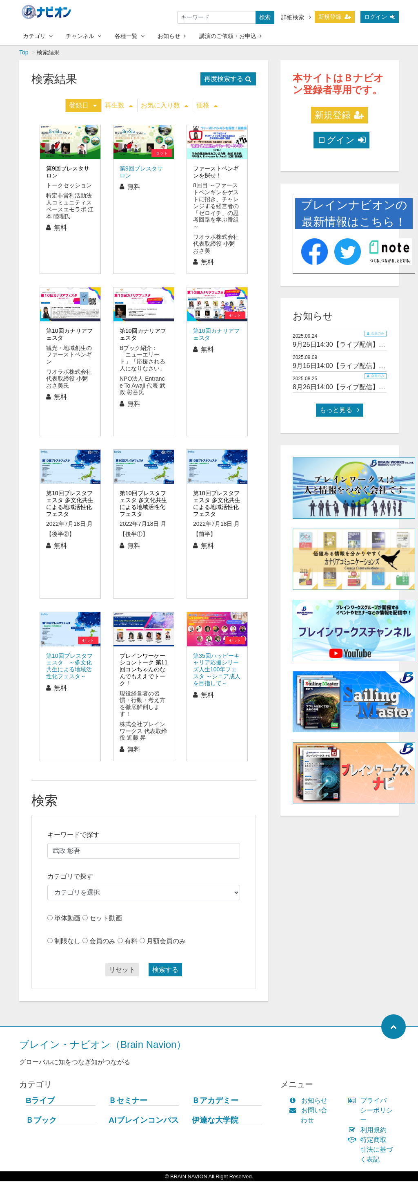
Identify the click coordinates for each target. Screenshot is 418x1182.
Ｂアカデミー (215, 1101)
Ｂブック (41, 1121)
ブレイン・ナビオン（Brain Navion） (102, 1045)
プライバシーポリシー (372, 1111)
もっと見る (340, 410)
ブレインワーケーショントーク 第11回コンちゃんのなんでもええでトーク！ (143, 670)
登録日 (83, 106)
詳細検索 (296, 17)
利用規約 (369, 1130)
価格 (207, 106)
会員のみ (102, 941)
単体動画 (67, 918)
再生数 (119, 106)
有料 (131, 941)
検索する (165, 970)
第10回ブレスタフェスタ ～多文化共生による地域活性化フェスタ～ (69, 666)
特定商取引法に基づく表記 (372, 1150)
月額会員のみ (166, 941)
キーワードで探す (73, 835)
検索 (265, 17)
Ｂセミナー (128, 1101)
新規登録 (334, 16)
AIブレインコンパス (143, 1121)
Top (24, 53)
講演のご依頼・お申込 (230, 36)
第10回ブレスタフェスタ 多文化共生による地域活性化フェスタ (69, 504)
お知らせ (172, 36)
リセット (122, 970)
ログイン (379, 16)
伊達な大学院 (215, 1121)
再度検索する (227, 79)
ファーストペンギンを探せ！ (216, 172)
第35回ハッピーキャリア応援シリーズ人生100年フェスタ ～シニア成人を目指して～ (216, 670)
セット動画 (105, 918)
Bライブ (40, 1101)
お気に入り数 (164, 106)
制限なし (67, 941)
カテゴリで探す (70, 877)
